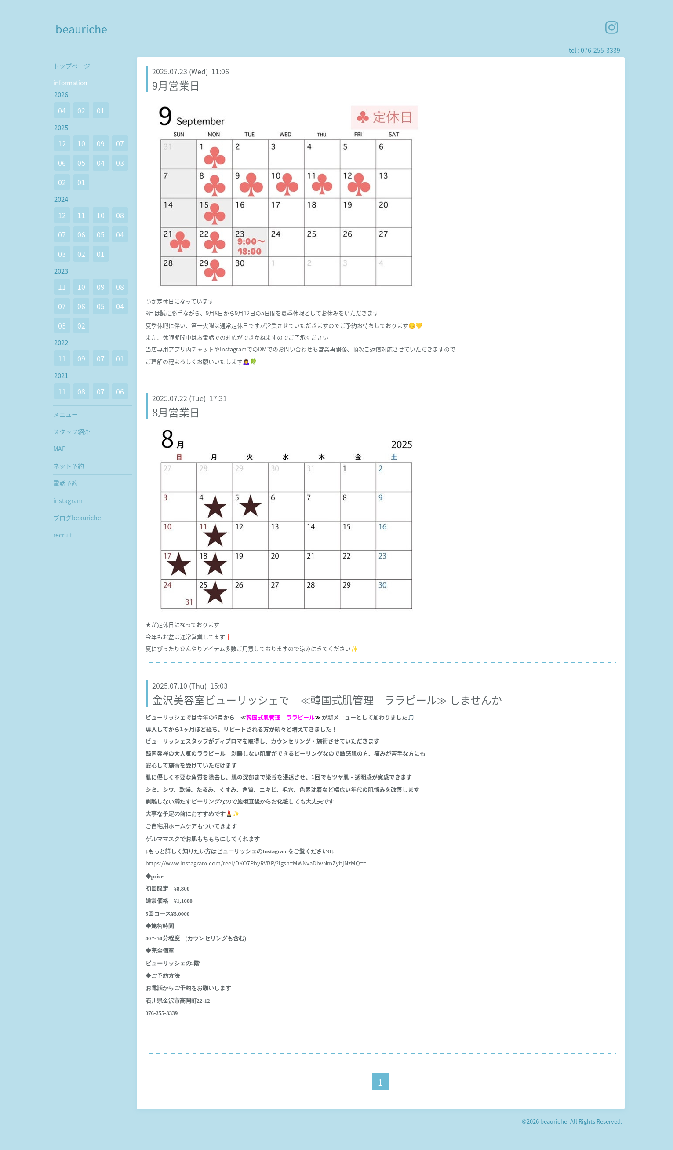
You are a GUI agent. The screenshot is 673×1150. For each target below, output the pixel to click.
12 (62, 143)
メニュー (65, 414)
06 (62, 162)
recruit (62, 534)
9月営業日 (176, 85)
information (70, 82)
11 (81, 215)
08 (120, 215)
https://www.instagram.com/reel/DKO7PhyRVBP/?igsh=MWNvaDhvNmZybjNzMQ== (256, 863)
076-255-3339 (600, 50)
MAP (59, 448)
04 (62, 110)
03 (120, 162)
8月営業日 (176, 412)
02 (81, 110)
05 (81, 162)
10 (81, 143)
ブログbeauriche (77, 517)
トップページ (71, 65)
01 (101, 110)
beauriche (81, 29)
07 (120, 143)
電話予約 (65, 482)
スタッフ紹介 (71, 431)
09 (101, 143)
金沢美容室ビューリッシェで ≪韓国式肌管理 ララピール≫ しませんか (327, 700)
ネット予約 (68, 465)
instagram (68, 500)
